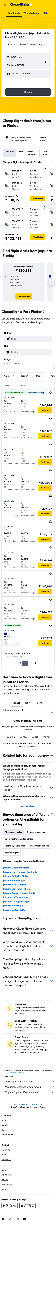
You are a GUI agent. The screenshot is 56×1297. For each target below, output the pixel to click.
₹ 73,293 (17, 37)
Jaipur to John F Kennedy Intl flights (20, 872)
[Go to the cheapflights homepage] (21, 4)
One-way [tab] (45, 153)
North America (27, 1104)
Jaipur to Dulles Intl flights (15, 876)
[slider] (53, 367)
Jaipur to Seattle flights (14, 880)
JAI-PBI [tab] (39, 703)
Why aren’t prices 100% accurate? (29, 1092)
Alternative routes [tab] (13, 832)
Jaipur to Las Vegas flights (15, 897)
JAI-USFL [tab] (11, 737)
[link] (23, 296)
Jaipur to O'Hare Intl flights (16, 868)
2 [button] (31, 663)
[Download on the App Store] (27, 1205)
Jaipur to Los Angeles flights (16, 901)
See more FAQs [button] (28, 806)
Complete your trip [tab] (36, 832)
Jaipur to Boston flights (14, 910)
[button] (5, 4)
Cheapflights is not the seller (29, 1081)
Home (15, 1104)
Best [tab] (21, 151)
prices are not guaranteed (14, 1073)
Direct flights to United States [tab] (19, 839)
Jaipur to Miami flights (13, 905)
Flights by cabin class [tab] (15, 846)
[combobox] (11, 44)
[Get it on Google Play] (9, 1205)
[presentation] (27, 37)
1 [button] (25, 663)
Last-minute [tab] (31, 153)
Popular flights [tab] (12, 852)
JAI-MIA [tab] (16, 703)
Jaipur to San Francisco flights (17, 889)
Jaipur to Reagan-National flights (19, 893)
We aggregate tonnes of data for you (29, 1087)
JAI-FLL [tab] (28, 703)
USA (38, 1104)
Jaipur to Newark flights (14, 884)
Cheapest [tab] (9, 151)
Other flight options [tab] (39, 846)
